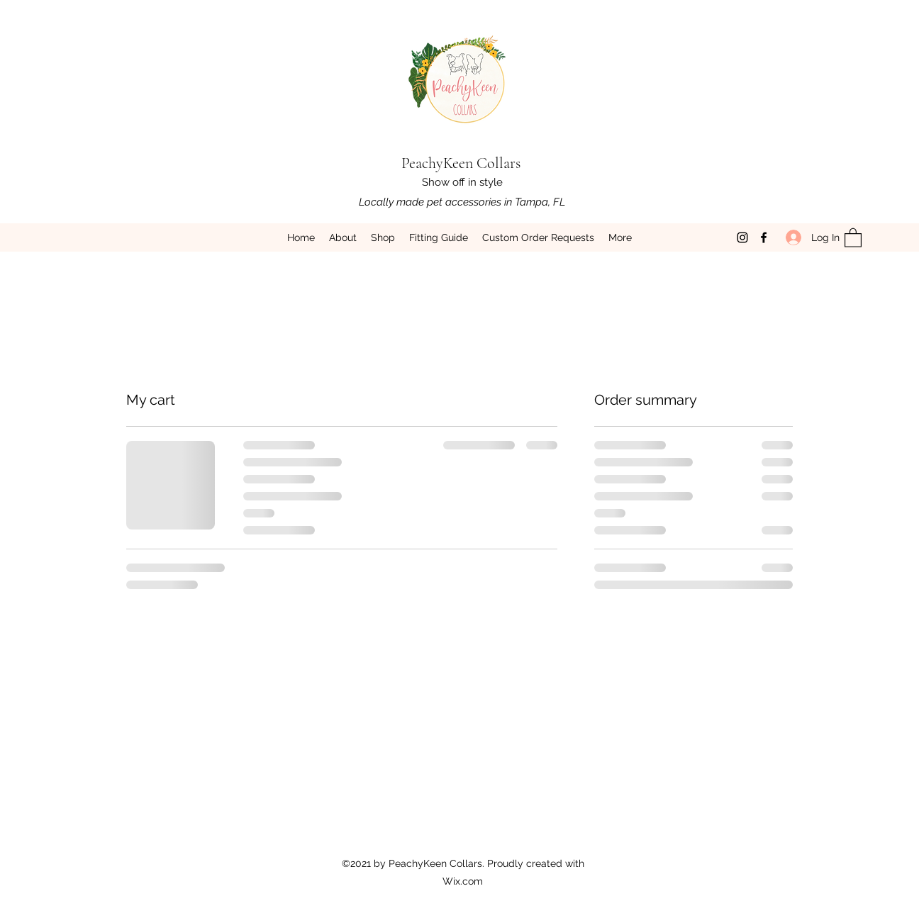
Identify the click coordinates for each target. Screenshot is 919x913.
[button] (853, 237)
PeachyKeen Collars (460, 163)
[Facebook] (764, 237)
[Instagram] (742, 237)
